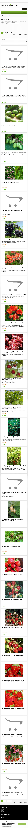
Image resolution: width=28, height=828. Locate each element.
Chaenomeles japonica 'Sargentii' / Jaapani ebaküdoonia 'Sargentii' (14, 323)
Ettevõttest (2, 809)
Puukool (6, 15)
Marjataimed (13, 15)
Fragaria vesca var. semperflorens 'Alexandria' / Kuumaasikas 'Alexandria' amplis (12, 408)
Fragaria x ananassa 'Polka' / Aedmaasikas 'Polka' (12, 655)
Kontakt (2, 812)
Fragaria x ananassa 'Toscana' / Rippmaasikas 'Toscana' (14, 763)
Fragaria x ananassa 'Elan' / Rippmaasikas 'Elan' (12, 599)
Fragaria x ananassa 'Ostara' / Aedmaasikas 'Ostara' (13, 627)
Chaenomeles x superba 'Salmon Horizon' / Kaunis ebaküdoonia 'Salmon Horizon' (12, 352)
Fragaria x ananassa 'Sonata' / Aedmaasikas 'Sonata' (13, 708)
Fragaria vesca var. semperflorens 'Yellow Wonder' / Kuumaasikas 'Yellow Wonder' (13, 520)
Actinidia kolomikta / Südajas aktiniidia (10, 182)
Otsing (2, 810)
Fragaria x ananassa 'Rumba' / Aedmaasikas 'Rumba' (13, 680)
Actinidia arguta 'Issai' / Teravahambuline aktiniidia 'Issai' (13, 124)
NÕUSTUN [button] (22, 824)
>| (11, 32)
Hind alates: (4, 69)
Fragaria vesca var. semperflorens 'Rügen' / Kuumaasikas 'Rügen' (14, 493)
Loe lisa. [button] (10, 826)
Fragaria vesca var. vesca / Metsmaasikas (11, 546)
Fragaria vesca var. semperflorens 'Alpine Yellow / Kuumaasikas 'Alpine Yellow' (12, 437)
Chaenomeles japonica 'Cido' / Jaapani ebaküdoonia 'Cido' (14, 294)
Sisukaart (2, 811)
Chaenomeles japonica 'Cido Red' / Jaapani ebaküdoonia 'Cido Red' (14, 268)
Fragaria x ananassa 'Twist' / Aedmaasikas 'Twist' (12, 792)
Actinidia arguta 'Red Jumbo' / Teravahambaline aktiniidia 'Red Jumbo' (12, 93)
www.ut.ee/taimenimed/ (15, 23)
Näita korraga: (24, 41)
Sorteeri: (25, 37)
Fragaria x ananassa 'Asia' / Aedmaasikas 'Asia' (12, 574)
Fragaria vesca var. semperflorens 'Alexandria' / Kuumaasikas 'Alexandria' (12, 379)
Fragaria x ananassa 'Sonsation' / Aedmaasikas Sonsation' (12, 735)
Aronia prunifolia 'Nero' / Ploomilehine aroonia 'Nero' (13, 239)
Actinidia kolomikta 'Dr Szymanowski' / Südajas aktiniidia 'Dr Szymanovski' (14, 153)
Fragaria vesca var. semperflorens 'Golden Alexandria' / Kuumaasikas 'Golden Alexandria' (14, 466)
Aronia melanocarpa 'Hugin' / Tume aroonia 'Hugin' (12, 210)
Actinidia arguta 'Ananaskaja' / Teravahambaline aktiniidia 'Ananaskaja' (12, 64)
